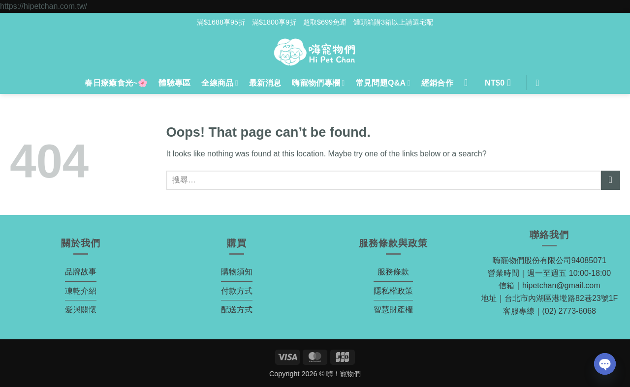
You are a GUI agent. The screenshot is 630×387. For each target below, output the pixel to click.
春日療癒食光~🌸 (116, 83)
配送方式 (236, 309)
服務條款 (393, 272)
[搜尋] (540, 82)
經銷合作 (437, 83)
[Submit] (610, 180)
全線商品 (219, 83)
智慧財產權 (393, 309)
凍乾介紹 (80, 291)
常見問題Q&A (383, 83)
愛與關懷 (80, 309)
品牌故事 (80, 272)
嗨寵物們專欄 (318, 83)
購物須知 (236, 272)
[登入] (469, 82)
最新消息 (265, 83)
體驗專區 (174, 83)
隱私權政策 (393, 291)
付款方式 (236, 291)
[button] (501, 83)
